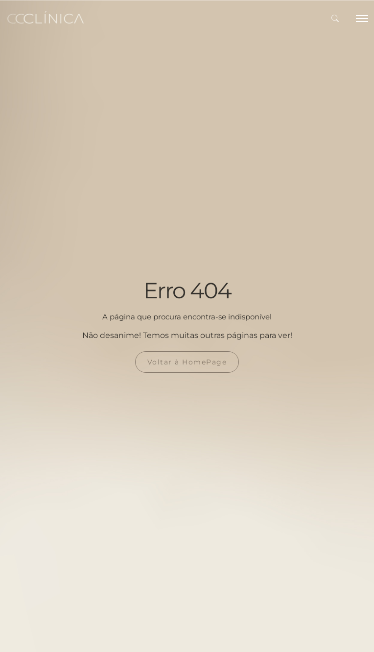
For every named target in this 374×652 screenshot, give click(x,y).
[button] (335, 19)
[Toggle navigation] (361, 18)
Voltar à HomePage (187, 362)
